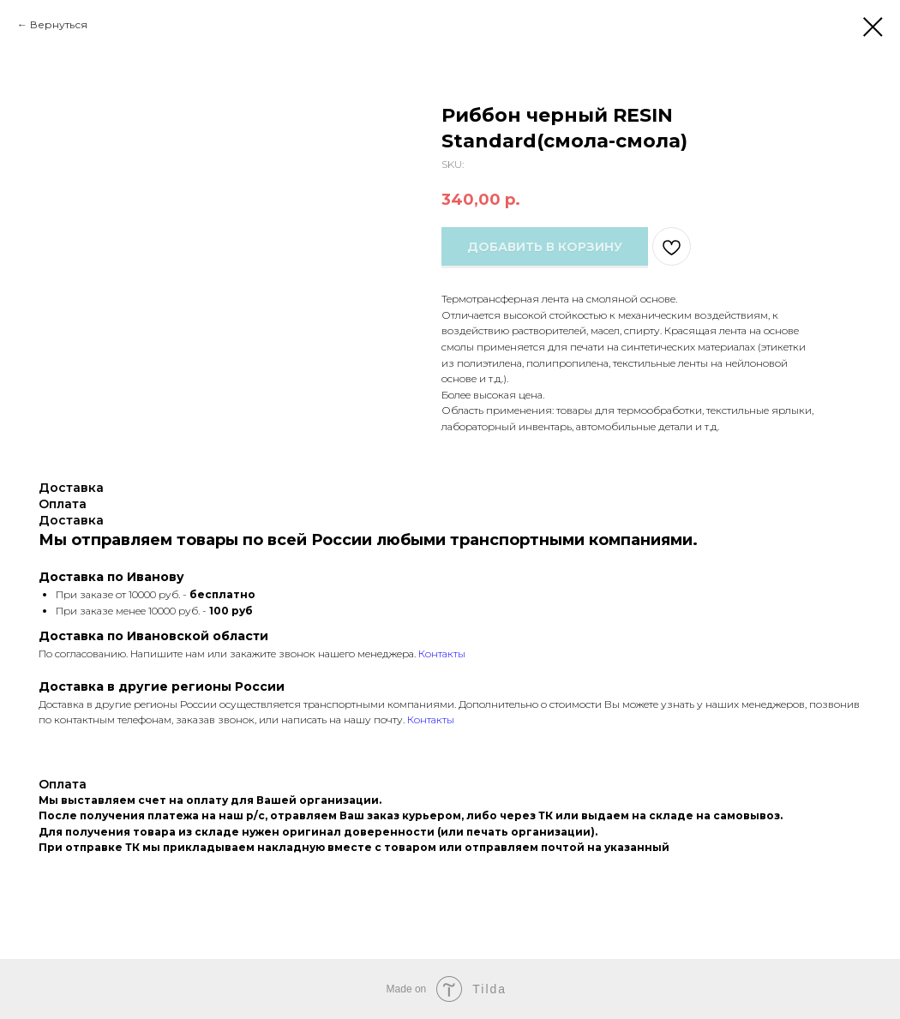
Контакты (441, 653)
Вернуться (58, 24)
